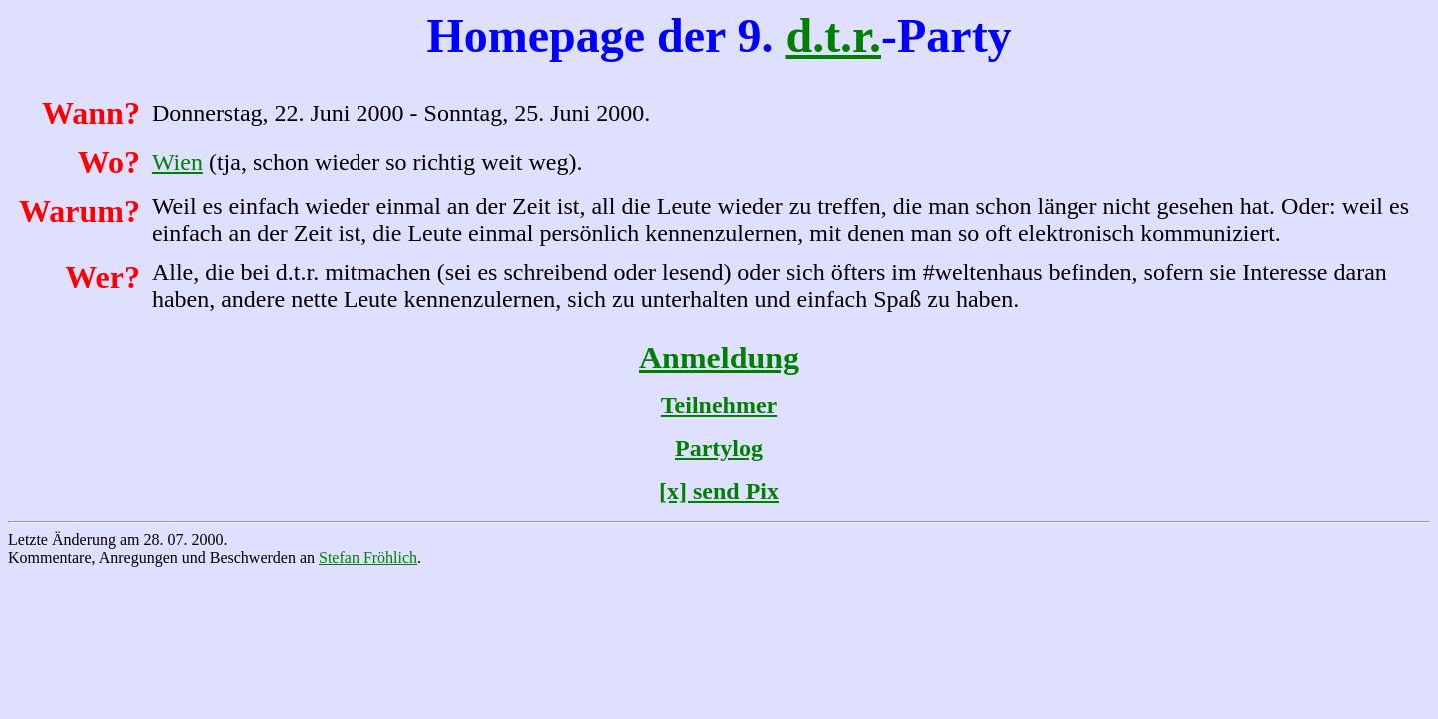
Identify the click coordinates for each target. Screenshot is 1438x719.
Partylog (719, 448)
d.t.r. (833, 35)
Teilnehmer (719, 405)
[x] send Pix (719, 491)
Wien (177, 162)
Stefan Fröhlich (368, 557)
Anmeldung (719, 357)
